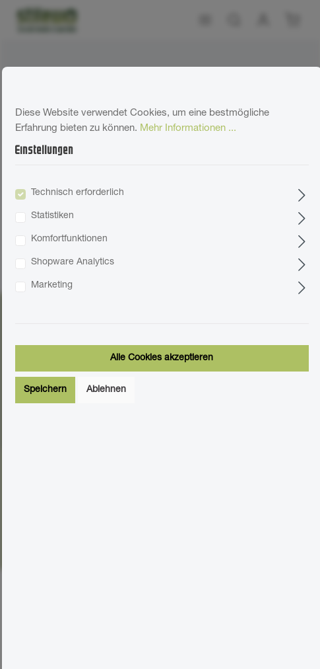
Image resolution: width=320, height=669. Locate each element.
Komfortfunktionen (69, 239)
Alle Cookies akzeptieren (161, 358)
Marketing (52, 285)
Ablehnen (106, 390)
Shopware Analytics (72, 262)
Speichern (45, 390)
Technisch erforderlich (77, 193)
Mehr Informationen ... (188, 129)
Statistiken (52, 216)
